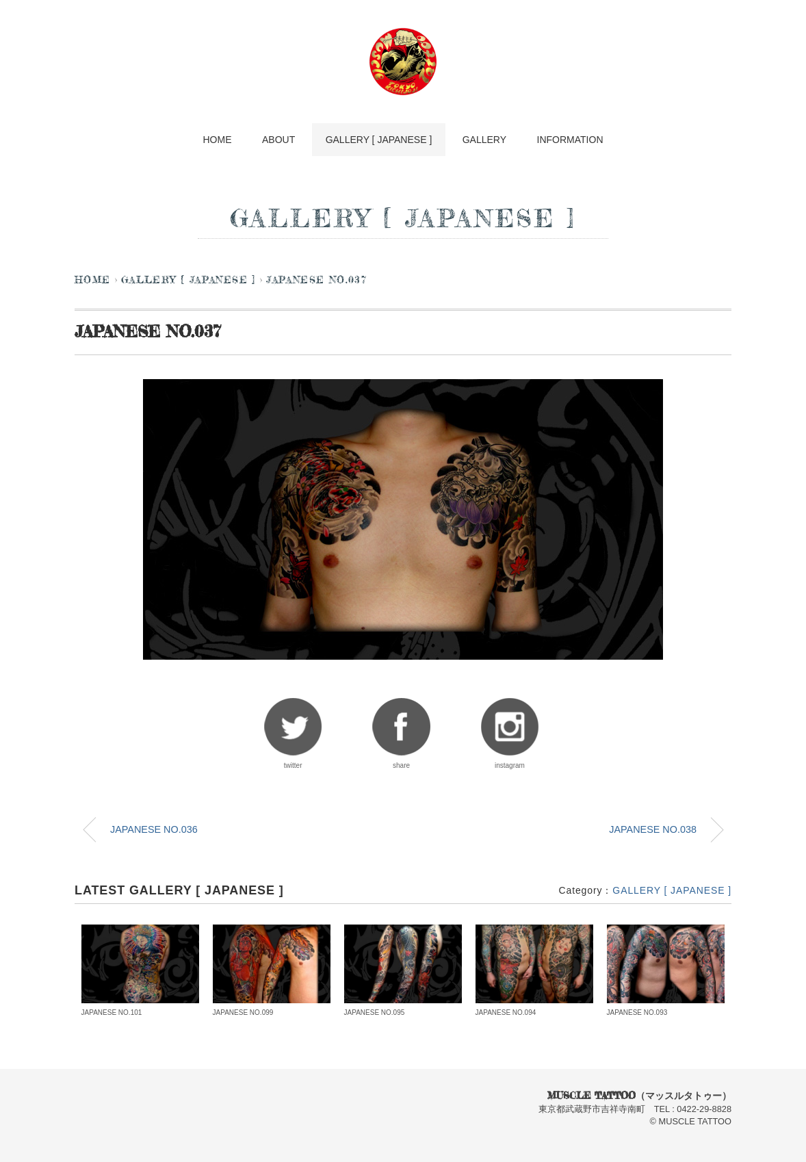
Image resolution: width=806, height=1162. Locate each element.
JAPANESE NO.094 (506, 1012)
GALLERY (485, 139)
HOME (215, 139)
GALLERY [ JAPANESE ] (379, 139)
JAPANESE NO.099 (243, 1012)
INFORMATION (572, 139)
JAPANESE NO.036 (154, 829)
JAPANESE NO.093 (637, 1012)
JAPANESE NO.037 (316, 280)
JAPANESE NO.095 (374, 1012)
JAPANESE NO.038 (653, 829)
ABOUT (277, 139)
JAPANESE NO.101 (111, 1012)
